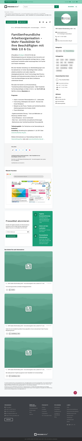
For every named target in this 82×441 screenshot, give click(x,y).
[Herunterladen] (46, 22)
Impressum (69, 417)
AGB (68, 407)
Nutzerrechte (70, 415)
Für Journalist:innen (47, 415)
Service (31, 414)
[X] (72, 424)
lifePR (68, 421)
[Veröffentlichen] (75, 392)
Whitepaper (57, 407)
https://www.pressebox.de (12, 415)
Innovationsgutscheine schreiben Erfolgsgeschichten (18, 286)
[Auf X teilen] (19, 150)
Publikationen (57, 411)
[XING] (74, 424)
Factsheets (57, 409)
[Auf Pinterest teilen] (29, 150)
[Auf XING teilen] (23, 150)
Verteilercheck (70, 419)
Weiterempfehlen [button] (61, 103)
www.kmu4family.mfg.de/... (19, 132)
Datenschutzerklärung (72, 409)
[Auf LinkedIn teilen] (26, 150)
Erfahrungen (32, 410)
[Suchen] (56, 6)
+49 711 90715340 (62, 85)
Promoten (44, 411)
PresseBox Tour (11, 1)
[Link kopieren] (12, 150)
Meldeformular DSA (71, 413)
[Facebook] (67, 424)
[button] (7, 290)
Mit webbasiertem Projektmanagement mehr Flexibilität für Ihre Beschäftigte (24, 372)
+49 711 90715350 (62, 87)
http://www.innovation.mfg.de (64, 40)
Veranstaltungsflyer (16, 139)
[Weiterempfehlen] (50, 22)
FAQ (30, 412)
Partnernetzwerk (33, 408)
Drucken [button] (59, 97)
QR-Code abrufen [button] (61, 99)
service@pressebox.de (11, 413)
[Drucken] (39, 22)
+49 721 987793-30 (11, 409)
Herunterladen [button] (60, 101)
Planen (43, 407)
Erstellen (44, 409)
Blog (55, 417)
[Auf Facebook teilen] (16, 150)
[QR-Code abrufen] (43, 22)
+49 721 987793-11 (11, 411)
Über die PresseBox (32, 405)
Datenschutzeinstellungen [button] (73, 411)
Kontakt (23, 22)
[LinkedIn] (69, 424)
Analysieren (45, 413)
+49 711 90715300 (61, 36)
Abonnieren (12, 22)
